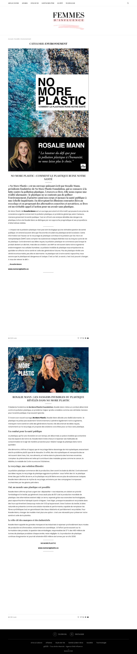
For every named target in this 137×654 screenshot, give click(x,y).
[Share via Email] (88, 338)
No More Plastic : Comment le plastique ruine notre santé (48, 177)
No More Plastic (39, 418)
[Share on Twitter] (83, 338)
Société (60, 3)
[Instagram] (77, 634)
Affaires (25, 3)
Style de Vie (35, 3)
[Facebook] (59, 634)
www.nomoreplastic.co (18, 269)
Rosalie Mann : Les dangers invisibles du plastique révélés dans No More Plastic (48, 398)
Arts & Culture (13, 3)
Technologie (70, 3)
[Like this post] (78, 338)
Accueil (10, 39)
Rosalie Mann (30, 211)
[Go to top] (68, 651)
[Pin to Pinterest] (85, 338)
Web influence (88, 646)
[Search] (128, 3)
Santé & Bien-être (48, 3)
